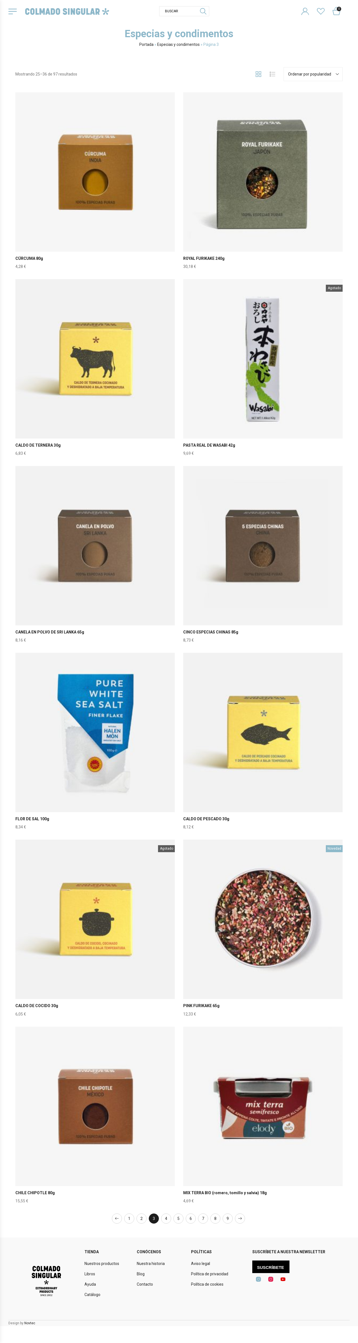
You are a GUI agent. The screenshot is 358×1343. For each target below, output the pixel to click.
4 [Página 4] (166, 1218)
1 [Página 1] (129, 1218)
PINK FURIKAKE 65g (201, 1005)
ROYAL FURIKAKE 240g (204, 258)
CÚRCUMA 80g (29, 258)
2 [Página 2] (141, 1218)
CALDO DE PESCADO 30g (206, 819)
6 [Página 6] (191, 1218)
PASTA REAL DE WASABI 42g (209, 445)
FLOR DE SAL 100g (32, 819)
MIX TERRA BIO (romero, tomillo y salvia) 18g (225, 1193)
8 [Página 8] (215, 1218)
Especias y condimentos (178, 44)
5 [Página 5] (178, 1218)
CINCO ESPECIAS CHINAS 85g (210, 632)
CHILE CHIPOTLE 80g (35, 1193)
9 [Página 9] (228, 1218)
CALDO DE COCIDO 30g (36, 1005)
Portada (146, 44)
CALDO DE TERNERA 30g (38, 445)
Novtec (29, 1323)
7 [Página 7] (203, 1218)
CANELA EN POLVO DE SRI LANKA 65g (49, 632)
